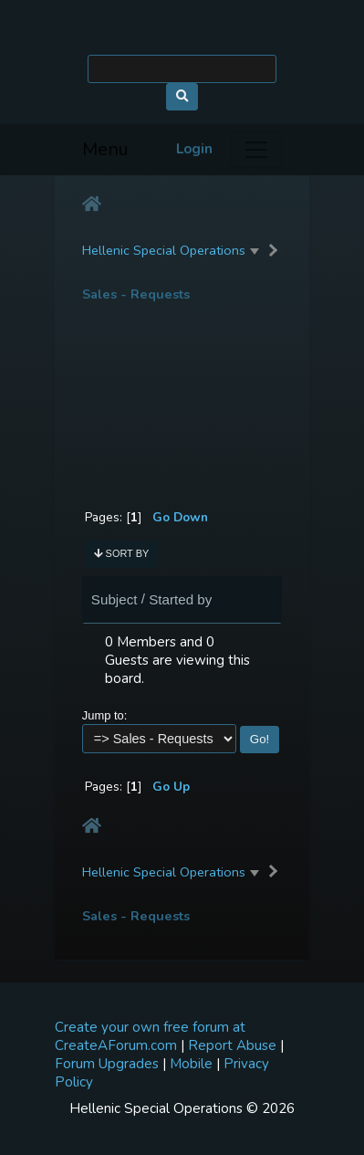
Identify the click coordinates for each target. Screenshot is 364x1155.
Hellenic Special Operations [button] (163, 250)
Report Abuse (232, 1045)
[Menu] (256, 149)
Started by (180, 599)
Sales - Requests (136, 294)
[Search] (182, 69)
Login (194, 149)
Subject (114, 599)
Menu (105, 149)
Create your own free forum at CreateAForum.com (150, 1036)
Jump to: (105, 715)
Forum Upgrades (107, 1064)
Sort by (122, 553)
